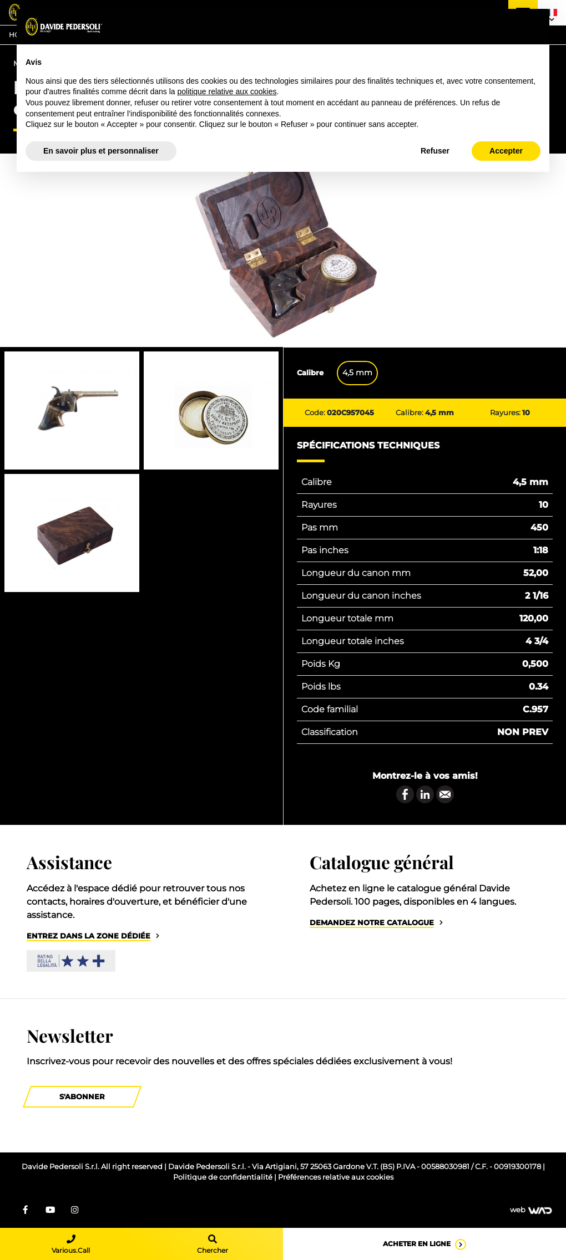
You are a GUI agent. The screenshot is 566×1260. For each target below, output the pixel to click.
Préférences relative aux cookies (335, 1177)
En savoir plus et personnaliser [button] (101, 150)
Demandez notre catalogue (372, 923)
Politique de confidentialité (223, 1177)
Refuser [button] (435, 150)
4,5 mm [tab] (357, 373)
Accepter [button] (506, 150)
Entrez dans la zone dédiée (88, 936)
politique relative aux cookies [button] (226, 91)
